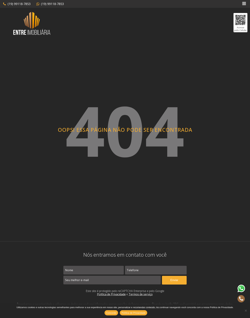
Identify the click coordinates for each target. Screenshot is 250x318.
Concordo (111, 313)
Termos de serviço (141, 294)
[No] (245, 310)
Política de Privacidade (111, 294)
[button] (16, 4)
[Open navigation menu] (244, 4)
